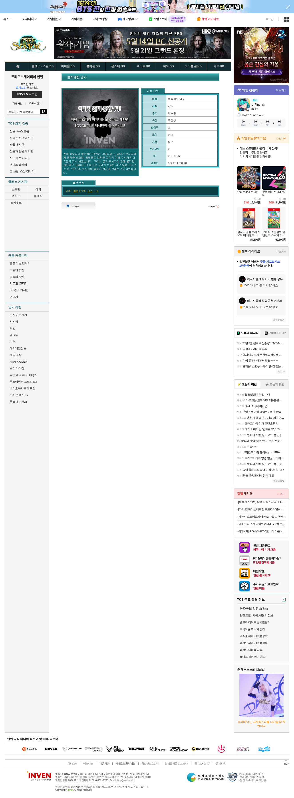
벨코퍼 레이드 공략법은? (254, 622)
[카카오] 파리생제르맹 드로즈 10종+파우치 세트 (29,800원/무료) (262, 509)
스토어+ (281, 138)
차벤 (12, 328)
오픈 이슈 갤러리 (20, 263)
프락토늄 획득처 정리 (252, 629)
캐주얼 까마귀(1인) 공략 (254, 636)
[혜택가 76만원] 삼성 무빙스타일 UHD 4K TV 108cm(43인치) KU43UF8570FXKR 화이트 (262, 502)
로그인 (269, 19)
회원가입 (17, 103)
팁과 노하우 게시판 (21, 138)
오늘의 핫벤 (17, 270)
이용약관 (104, 763)
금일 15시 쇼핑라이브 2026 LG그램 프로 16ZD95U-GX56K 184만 (262, 524)
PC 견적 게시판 (19, 290)
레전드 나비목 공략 (251, 649)
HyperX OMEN (18, 361)
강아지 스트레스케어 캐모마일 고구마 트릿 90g (262, 516)
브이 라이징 (17, 368)
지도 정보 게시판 (20, 158)
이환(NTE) (257, 105)
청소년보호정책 (150, 763)
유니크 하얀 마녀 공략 (252, 656)
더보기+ (281, 90)
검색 (43, 111)
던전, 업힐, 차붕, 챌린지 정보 (256, 615)
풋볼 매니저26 (18, 401)
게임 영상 (15, 355)
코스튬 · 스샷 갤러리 (22, 171)
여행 (12, 341)
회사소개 (72, 763)
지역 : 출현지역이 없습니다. (82, 191)
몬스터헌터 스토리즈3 (23, 381)
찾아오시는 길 (201, 763)
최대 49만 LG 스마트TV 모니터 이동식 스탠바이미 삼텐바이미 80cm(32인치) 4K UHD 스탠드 (262, 531)
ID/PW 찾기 (35, 103)
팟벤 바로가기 (18, 315)
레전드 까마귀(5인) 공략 (254, 643)
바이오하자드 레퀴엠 (22, 388)
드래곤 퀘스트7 (19, 395)
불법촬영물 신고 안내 (176, 763)
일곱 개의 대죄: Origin (23, 375)
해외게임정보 (18, 348)
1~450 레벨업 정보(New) (254, 608)
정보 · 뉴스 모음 (19, 131)
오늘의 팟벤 (17, 276)
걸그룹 (14, 335)
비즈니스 (88, 763)
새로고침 (277, 320)
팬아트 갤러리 (18, 164)
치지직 (14, 321)
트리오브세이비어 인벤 (27, 76)
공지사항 (221, 763)
